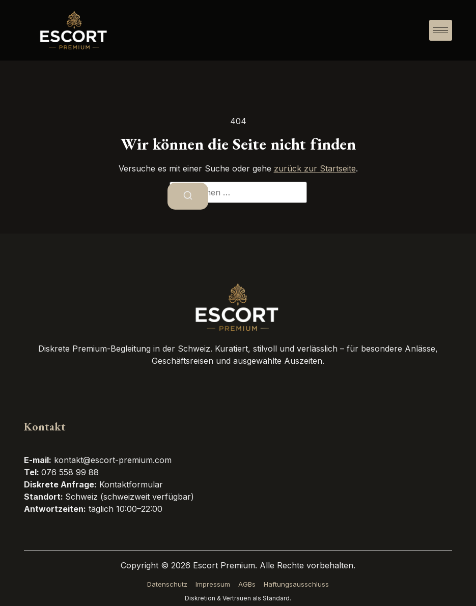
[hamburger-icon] (440, 30)
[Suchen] (187, 196)
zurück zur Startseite (315, 168)
